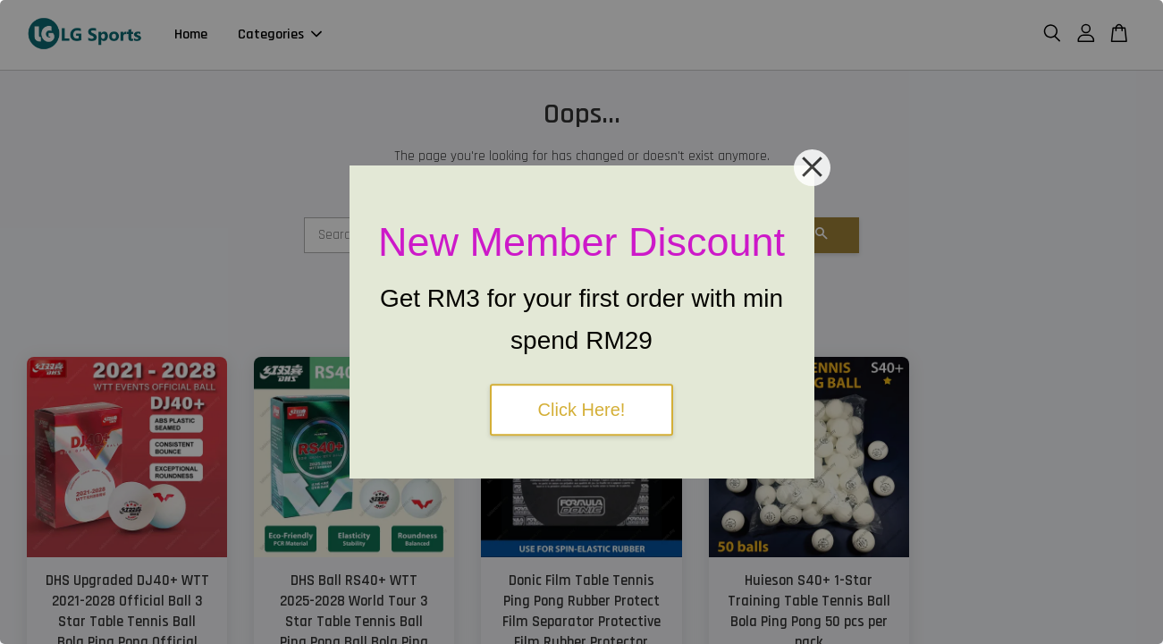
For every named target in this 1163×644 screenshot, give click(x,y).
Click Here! (582, 409)
